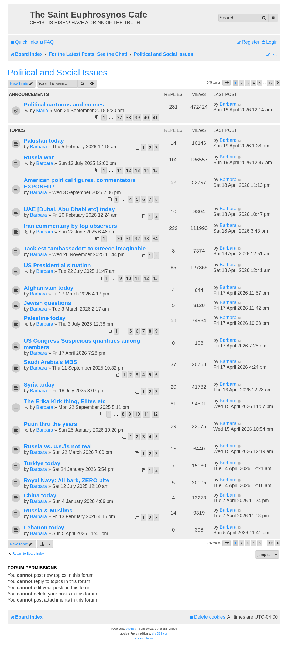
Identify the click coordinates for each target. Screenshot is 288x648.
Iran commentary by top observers (70, 226)
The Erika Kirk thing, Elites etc (65, 401)
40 (146, 117)
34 (155, 239)
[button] (226, 83)
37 (119, 117)
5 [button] (260, 82)
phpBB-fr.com (160, 633)
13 (137, 170)
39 (137, 117)
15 (155, 170)
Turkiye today (42, 463)
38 (128, 117)
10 (128, 278)
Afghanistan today (48, 288)
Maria (42, 110)
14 (146, 170)
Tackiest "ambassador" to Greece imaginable (85, 248)
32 (137, 239)
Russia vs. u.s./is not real (58, 446)
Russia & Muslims (48, 510)
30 (119, 239)
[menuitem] (46, 42)
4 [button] (254, 82)
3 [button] (248, 82)
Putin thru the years (50, 424)
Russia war (39, 157)
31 (128, 239)
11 (119, 170)
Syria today (39, 384)
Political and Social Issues (57, 72)
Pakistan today (44, 140)
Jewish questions (47, 303)
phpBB (130, 628)
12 (128, 170)
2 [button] (241, 82)
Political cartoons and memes (64, 104)
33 (146, 239)
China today (40, 495)
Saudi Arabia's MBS (50, 362)
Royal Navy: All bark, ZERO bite (66, 480)
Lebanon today (44, 527)
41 (155, 117)
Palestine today (45, 318)
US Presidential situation (57, 265)
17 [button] (271, 82)
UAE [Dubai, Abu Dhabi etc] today (69, 209)
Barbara (228, 104)
